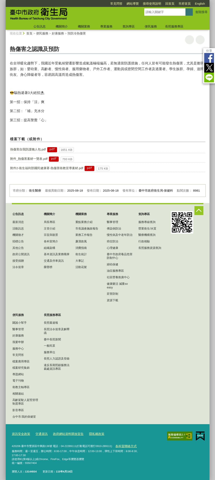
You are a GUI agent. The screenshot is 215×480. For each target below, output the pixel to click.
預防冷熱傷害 (76, 33)
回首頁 (169, 3)
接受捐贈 (18, 260)
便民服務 (151, 26)
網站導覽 (133, 3)
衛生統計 (81, 254)
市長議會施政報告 (86, 228)
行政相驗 (144, 241)
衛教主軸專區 (21, 387)
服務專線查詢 (146, 222)
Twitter (209, 68)
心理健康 (112, 247)
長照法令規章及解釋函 (56, 331)
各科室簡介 (51, 241)
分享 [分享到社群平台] (209, 50)
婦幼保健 (112, 264)
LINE (209, 77)
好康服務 (58, 33)
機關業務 (84, 26)
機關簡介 (62, 26)
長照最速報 (51, 322)
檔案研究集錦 (21, 367)
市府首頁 (185, 3)
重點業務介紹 (84, 222)
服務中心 (18, 348)
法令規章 (18, 267)
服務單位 (49, 352)
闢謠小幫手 (19, 322)
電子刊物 (18, 380)
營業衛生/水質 (147, 228)
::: (4, 1)
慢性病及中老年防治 (119, 234)
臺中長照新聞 (52, 339)
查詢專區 (128, 26)
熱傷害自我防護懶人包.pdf (28, 149)
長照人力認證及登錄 (56, 358)
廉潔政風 (81, 241)
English (200, 3)
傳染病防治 (114, 228)
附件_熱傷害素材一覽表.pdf (28, 158)
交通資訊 (38, 433)
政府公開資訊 (21, 254)
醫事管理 (112, 222)
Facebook (209, 58)
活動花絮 (81, 267)
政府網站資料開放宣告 (62, 433)
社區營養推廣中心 (118, 277)
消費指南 (81, 247)
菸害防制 (112, 293)
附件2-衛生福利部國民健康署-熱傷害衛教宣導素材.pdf (46, 168)
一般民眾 (49, 345)
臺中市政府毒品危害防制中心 (119, 256)
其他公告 (18, 247)
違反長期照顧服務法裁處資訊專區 (56, 366)
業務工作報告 (84, 234)
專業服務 (106, 26)
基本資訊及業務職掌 (56, 254)
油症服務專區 (115, 270)
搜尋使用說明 (152, 3)
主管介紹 (49, 228)
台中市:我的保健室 (24, 416)
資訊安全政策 (20, 433)
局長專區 (49, 222)
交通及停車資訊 (54, 260)
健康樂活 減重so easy (117, 285)
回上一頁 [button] (200, 39)
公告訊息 (39, 26)
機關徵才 (18, 234)
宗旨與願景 (51, 234)
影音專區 (18, 410)
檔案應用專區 (21, 361)
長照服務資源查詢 (149, 247)
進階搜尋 (201, 12)
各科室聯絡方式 (124, 444)
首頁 (29, 33)
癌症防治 (112, 241)
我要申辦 (18, 342)
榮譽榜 (48, 267)
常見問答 (116, 3)
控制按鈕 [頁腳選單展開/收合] (198, 210)
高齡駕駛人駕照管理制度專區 (25, 401)
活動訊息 (18, 228)
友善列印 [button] (189, 39)
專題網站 (18, 374)
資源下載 (112, 300)
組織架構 (49, 247)
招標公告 (18, 241)
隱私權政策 (87, 433)
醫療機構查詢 (146, 234)
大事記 (79, 260)
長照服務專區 (174, 26)
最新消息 (18, 222)
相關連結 (18, 393)
